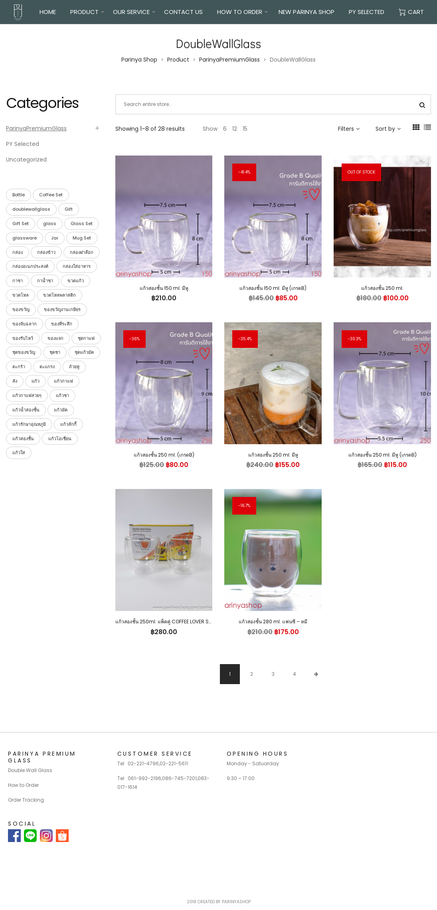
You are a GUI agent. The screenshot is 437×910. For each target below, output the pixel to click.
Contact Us (183, 12)
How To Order (239, 12)
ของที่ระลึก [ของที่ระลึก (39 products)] (61, 324)
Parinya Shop (139, 60)
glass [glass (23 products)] (49, 223)
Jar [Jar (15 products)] (54, 238)
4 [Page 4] (294, 674)
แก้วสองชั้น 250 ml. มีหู (273, 454)
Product (84, 12)
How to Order (23, 785)
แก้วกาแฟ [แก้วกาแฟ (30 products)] (63, 381)
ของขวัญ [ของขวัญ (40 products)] (21, 309)
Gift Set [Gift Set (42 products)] (20, 223)
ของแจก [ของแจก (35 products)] (55, 338)
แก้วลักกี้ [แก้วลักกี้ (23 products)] (68, 424)
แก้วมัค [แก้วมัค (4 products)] (60, 410)
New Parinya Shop (306, 12)
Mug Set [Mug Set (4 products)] (82, 238)
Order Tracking (26, 799)
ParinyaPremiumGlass (229, 60)
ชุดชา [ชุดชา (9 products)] (54, 352)
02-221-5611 (174, 763)
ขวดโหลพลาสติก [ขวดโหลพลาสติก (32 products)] (59, 295)
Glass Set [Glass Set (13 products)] (82, 223)
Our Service (131, 12)
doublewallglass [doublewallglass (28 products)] (31, 209)
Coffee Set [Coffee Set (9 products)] (51, 195)
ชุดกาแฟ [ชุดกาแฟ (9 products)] (86, 338)
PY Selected (366, 12)
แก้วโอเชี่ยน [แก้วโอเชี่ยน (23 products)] (59, 438)
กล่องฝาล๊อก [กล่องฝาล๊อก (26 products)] (81, 252)
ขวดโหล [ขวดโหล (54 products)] (20, 295)
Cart (411, 12)
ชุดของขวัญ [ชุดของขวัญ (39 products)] (23, 352)
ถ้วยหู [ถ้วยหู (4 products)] (74, 366)
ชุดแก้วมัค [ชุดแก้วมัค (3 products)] (84, 352)
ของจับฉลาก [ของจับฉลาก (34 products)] (24, 324)
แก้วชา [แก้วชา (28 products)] (62, 395)
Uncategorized (26, 160)
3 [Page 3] (273, 674)
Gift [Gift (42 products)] (69, 209)
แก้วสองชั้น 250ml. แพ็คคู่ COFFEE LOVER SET (164, 621)
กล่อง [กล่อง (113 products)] (17, 252)
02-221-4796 (143, 763)
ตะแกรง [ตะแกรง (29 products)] (47, 366)
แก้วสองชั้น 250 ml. (382, 288)
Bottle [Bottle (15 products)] (18, 195)
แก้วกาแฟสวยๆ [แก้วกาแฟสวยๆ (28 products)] (27, 395)
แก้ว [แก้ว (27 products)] (36, 381)
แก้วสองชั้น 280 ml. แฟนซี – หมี (273, 621)
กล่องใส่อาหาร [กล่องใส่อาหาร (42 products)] (77, 266)
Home (48, 12)
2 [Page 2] (251, 674)
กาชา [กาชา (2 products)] (17, 280)
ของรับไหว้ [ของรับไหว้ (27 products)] (22, 338)
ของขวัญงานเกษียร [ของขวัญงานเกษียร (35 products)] (62, 309)
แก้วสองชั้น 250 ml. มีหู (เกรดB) (382, 454)
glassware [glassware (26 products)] (24, 238)
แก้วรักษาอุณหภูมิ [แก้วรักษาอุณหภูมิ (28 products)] (29, 424)
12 (234, 129)
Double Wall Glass (30, 770)
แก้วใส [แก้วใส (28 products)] (18, 452)
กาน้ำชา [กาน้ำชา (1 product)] (45, 280)
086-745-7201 (179, 778)
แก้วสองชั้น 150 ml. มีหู (164, 288)
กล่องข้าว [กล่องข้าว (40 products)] (46, 252)
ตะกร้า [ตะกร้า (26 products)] (18, 366)
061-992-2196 (144, 778)
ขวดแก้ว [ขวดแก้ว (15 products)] (75, 280)
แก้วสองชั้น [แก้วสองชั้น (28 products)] (23, 438)
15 (245, 129)
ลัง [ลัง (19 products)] (14, 381)
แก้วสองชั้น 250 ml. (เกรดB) (164, 454)
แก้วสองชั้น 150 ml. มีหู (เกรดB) (272, 288)
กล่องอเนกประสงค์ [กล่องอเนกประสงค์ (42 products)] (30, 266)
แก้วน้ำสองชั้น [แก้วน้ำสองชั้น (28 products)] (26, 410)
